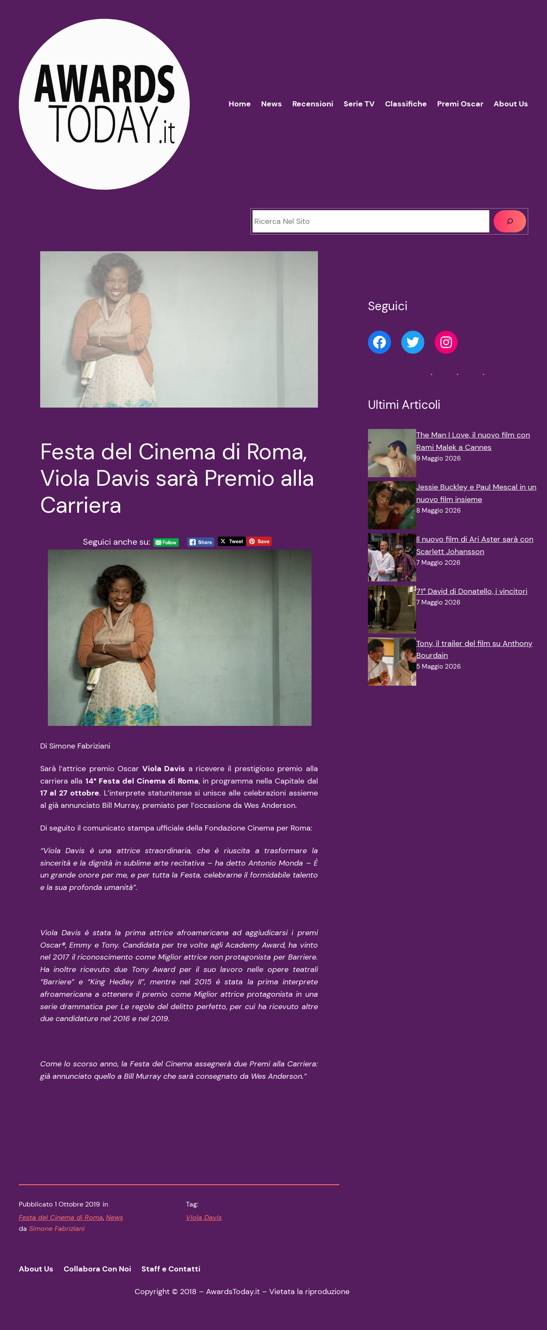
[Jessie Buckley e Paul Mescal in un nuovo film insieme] (392, 507)
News (114, 1217)
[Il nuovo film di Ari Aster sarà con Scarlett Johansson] (392, 559)
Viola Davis (204, 1217)
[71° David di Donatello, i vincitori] (392, 611)
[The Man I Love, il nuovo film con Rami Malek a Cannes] (392, 455)
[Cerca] (510, 221)
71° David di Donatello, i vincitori (471, 591)
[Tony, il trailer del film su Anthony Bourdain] (392, 663)
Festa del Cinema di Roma (61, 1217)
